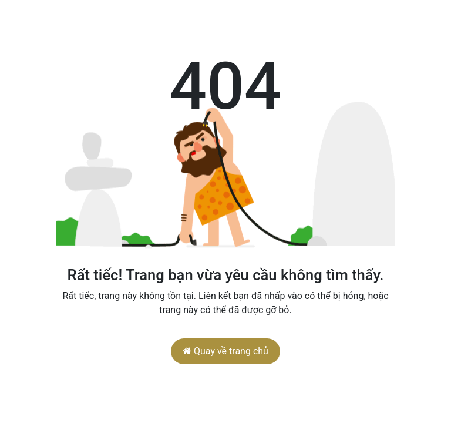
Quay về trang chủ (225, 351)
